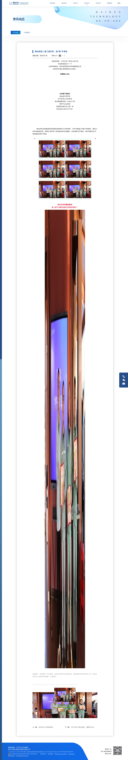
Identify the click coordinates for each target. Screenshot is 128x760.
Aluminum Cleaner (61, 754)
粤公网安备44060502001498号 (19, 754)
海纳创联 (43, 754)
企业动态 (15, 32)
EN (119, 3)
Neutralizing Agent (22, 756)
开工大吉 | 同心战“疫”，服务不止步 (82, 727)
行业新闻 (27, 32)
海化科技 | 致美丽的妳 (46, 727)
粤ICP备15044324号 (66, 752)
